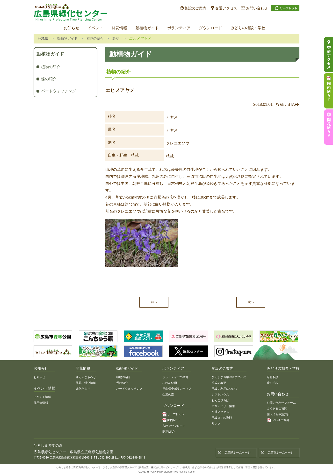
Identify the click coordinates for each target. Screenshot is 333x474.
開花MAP (168, 431)
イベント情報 (42, 397)
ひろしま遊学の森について (229, 377)
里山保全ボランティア (176, 388)
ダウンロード (210, 28)
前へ (154, 302)
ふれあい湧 (169, 383)
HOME (43, 38)
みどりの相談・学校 (248, 28)
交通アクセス (226, 8)
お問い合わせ (257, 8)
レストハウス (220, 394)
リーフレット (176, 414)
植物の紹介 (95, 38)
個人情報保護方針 (278, 414)
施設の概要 (219, 383)
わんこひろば (220, 400)
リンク (216, 423)
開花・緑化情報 (86, 383)
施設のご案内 (195, 8)
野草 (115, 38)
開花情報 (119, 28)
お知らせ (71, 28)
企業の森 (168, 394)
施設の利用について (225, 388)
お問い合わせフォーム (281, 402)
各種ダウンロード (174, 426)
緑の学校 (272, 383)
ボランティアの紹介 (175, 377)
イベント (95, 28)
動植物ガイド (147, 28)
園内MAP (173, 420)
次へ (251, 302)
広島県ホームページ (237, 452)
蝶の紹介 (49, 79)
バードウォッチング (58, 91)
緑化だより (83, 388)
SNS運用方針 (280, 420)
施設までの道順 (222, 417)
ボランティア (178, 28)
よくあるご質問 (277, 408)
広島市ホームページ (281, 452)
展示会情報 (41, 402)
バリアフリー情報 (223, 406)
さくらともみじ (86, 377)
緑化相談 (272, 377)
